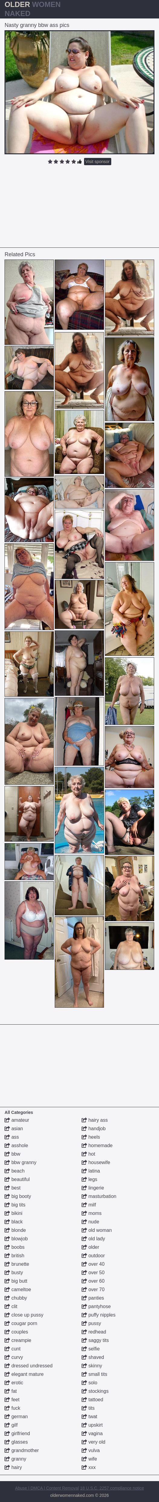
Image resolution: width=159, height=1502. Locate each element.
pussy (91, 1323)
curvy (14, 1357)
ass (12, 1137)
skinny (92, 1365)
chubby (16, 1298)
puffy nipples (98, 1314)
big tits (15, 1204)
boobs (14, 1247)
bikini (13, 1213)
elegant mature (24, 1374)
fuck (12, 1408)
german (16, 1416)
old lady (93, 1238)
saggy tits (95, 1340)
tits (88, 1408)
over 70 (93, 1289)
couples (16, 1331)
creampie (18, 1340)
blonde (15, 1230)
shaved (93, 1357)
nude (90, 1221)
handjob (93, 1128)
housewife (96, 1162)
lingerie (93, 1187)
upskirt (92, 1425)
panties (93, 1298)
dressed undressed (29, 1365)
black (14, 1221)
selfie (91, 1348)
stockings (95, 1391)
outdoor (93, 1255)
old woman (97, 1230)
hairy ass (95, 1120)
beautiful (17, 1179)
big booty (18, 1196)
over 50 (93, 1272)
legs (89, 1179)
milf (89, 1204)
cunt (13, 1348)
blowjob (16, 1238)
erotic (14, 1382)
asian (14, 1128)
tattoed (92, 1399)
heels (91, 1137)
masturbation (99, 1196)
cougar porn (21, 1323)
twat (89, 1416)
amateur (17, 1120)
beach (14, 1170)
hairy (13, 1467)
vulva (91, 1450)
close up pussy (24, 1314)
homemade (97, 1145)
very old (93, 1442)
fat (11, 1391)
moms (92, 1213)
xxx (89, 1467)
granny (15, 1458)
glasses (16, 1442)
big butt (16, 1281)
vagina (92, 1433)
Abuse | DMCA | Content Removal (47, 1488)
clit (11, 1306)
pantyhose (96, 1306)
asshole (16, 1145)
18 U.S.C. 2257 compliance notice (112, 1488)
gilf (11, 1425)
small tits (94, 1374)
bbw (12, 1154)
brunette (17, 1264)
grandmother (22, 1450)
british (14, 1255)
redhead (94, 1331)
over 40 (93, 1264)
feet (12, 1399)
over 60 (93, 1281)
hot (88, 1154)
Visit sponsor (98, 161)
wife (89, 1458)
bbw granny (20, 1162)
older (90, 1247)
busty (14, 1272)
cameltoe (18, 1289)
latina (91, 1170)
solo (89, 1382)
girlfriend (17, 1433)
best (13, 1187)
